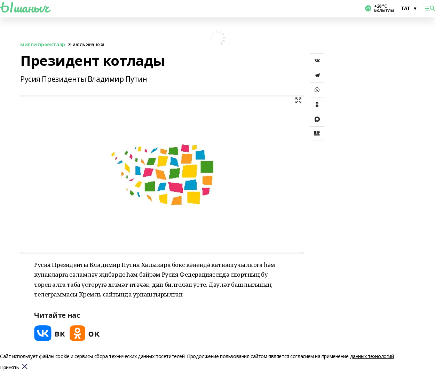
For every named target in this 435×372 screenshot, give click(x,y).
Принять (9, 368)
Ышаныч (24, 7)
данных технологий (372, 356)
